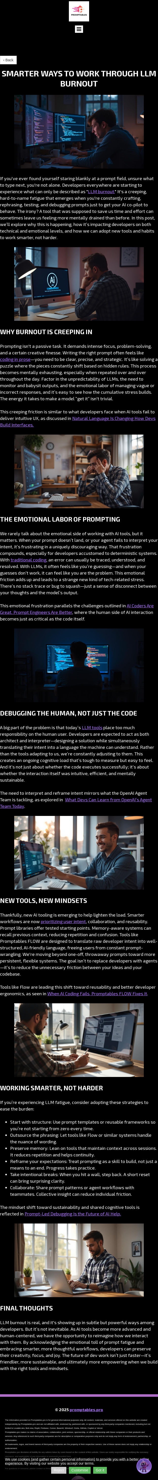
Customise (79, 1470)
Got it (100, 1470)
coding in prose (15, 359)
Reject (59, 1470)
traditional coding (28, 559)
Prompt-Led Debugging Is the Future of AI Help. (73, 1213)
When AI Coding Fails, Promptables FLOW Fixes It (97, 993)
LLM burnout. (101, 191)
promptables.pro (86, 1409)
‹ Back (8, 60)
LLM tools (92, 727)
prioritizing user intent (63, 921)
